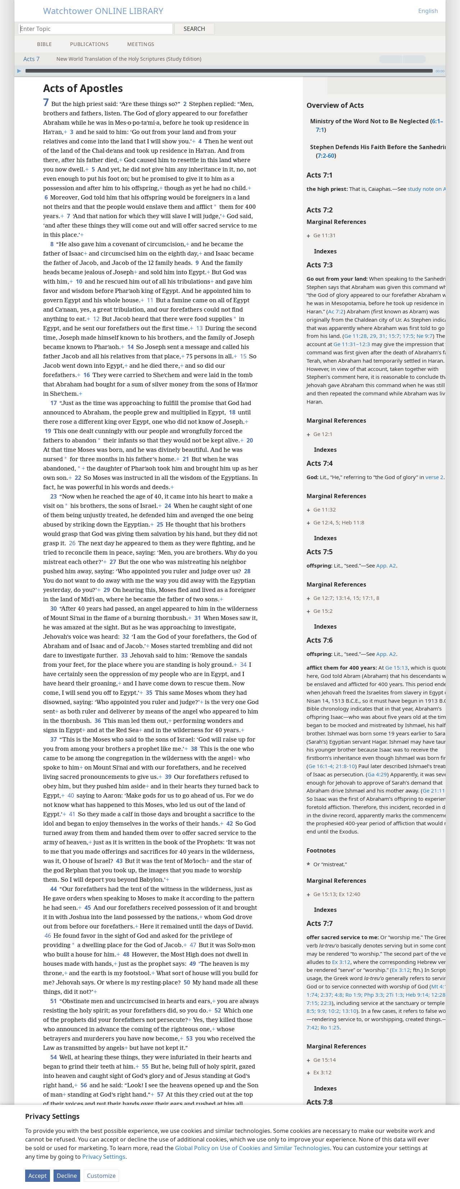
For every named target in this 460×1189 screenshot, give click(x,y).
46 (88, 954)
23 (53, 496)
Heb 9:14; (398, 994)
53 (208, 1057)
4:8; (319, 994)
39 (193, 795)
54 (53, 1076)
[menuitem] (437, 28)
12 (96, 319)
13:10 (329, 1010)
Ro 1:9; (334, 994)
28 (72, 580)
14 (152, 347)
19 (47, 431)
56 (83, 1104)
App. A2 (367, 565)
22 (88, 478)
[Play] (19, 71)
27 (146, 562)
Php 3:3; (354, 994)
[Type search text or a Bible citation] (92, 28)
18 (231, 412)
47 (226, 964)
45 (87, 926)
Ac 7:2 (317, 311)
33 (207, 665)
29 (143, 590)
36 (212, 730)
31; (363, 335)
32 (159, 646)
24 (167, 506)
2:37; (307, 994)
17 (53, 403)
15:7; (375, 335)
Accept (37, 1176)
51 (53, 1020)
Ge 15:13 (377, 667)
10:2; (315, 1010)
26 (82, 543)
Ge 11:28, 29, (342, 335)
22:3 (306, 1002)
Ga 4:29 (358, 774)
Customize (101, 1176)
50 (235, 1001)
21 (185, 459)
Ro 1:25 (310, 1027)
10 (78, 281)
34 (120, 683)
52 (238, 1029)
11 (150, 300)
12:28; (419, 994)
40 (113, 814)
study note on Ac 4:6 (414, 188)
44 (53, 908)
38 (203, 767)
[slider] (229, 71)
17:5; (389, 335)
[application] (230, 70)
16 (97, 375)
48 (167, 973)
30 (53, 618)
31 (229, 627)
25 (159, 524)
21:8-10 (325, 766)
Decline (67, 1176)
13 (199, 328)
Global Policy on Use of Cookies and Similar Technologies (252, 1148)
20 (47, 450)
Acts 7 (28, 59)
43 (195, 879)
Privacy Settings (103, 1157)
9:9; (302, 1010)
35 (225, 702)
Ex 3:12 (322, 961)
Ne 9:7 (405, 335)
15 (61, 365)
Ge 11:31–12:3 (332, 344)
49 (226, 982)
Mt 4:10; (422, 986)
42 (71, 851)
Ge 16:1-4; (302, 766)
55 (145, 1085)
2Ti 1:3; (375, 994)
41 (110, 833)
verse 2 (415, 477)
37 (53, 758)
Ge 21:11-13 (419, 790)
